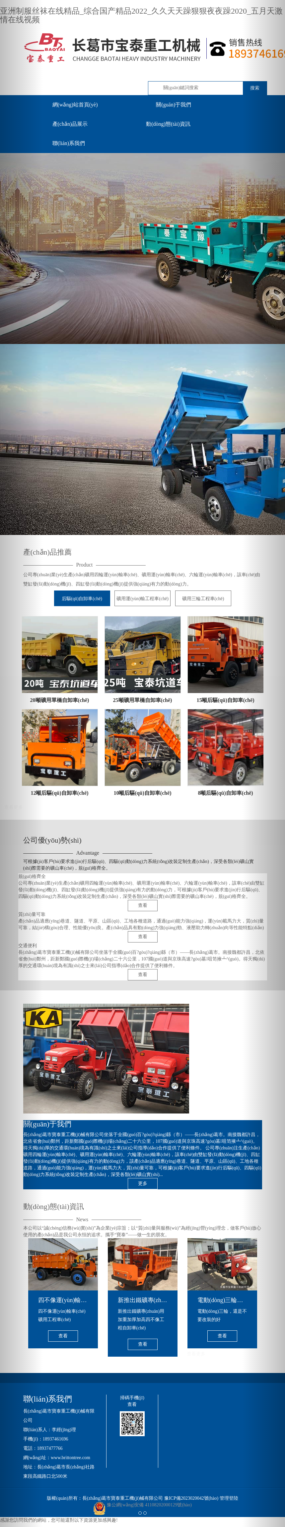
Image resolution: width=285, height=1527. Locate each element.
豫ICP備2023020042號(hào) (191, 1498)
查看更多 (196, 1353)
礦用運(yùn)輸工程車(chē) (142, 598)
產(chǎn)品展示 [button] (70, 124)
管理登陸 (229, 1498)
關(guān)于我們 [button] (173, 104)
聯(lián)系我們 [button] (68, 143)
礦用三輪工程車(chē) (203, 598)
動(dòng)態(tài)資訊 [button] (168, 124)
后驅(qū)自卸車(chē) (82, 598)
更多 (142, 1183)
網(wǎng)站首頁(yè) (75, 104)
